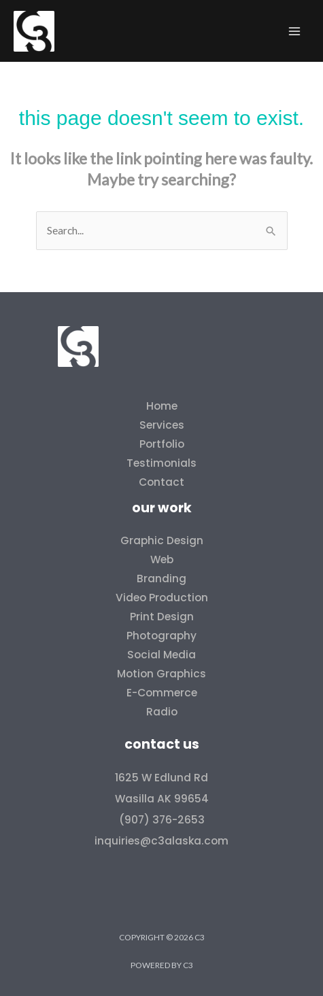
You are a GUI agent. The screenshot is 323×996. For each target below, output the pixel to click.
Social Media (161, 654)
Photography (161, 635)
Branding (161, 578)
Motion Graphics (161, 673)
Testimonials (161, 463)
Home (161, 406)
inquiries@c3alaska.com (161, 841)
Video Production (162, 597)
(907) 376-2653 (162, 820)
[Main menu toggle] (294, 31)
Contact (161, 482)
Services (161, 425)
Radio (161, 712)
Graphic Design (161, 540)
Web (161, 559)
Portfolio (161, 444)
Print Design (162, 616)
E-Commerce (161, 693)
